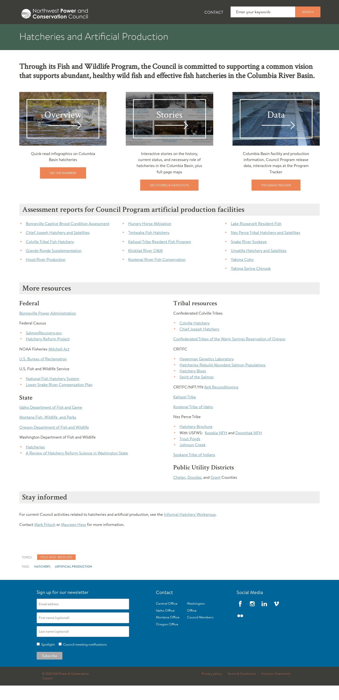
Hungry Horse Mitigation (149, 238)
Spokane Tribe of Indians (194, 469)
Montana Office (167, 631)
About (29, 31)
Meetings (187, 31)
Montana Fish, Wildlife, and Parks (47, 431)
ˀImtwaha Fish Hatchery (148, 247)
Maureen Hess (73, 539)
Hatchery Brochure (196, 441)
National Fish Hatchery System (52, 393)
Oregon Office (167, 638)
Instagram (252, 618)
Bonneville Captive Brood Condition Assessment (67, 238)
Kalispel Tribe (184, 411)
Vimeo (276, 618)
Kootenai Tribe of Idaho (193, 421)
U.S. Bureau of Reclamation (43, 373)
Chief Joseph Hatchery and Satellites (58, 247)
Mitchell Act (58, 363)
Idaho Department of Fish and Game (50, 421)
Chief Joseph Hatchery (199, 343)
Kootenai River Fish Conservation (157, 274)
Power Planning (145, 31)
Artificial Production (73, 581)
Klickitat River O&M (145, 265)
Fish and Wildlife (96, 31)
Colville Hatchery (194, 337)
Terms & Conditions (241, 688)
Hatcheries (35, 461)
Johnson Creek (192, 459)
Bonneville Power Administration (47, 327)
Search (308, 12)
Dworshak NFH (248, 447)
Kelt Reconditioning (221, 401)
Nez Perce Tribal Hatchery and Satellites (265, 247)
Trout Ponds (189, 453)
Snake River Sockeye (249, 256)
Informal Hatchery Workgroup (190, 528)
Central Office (167, 618)
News (57, 31)
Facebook (240, 618)
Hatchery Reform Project (48, 353)
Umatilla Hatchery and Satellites (258, 265)
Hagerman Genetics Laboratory (206, 373)
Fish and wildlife (56, 571)
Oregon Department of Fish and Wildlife (54, 441)
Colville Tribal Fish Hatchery (50, 256)
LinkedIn (264, 618)
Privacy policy (212, 688)
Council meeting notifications (84, 658)
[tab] (25, 31)
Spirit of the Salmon (196, 391)
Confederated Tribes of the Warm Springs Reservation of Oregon (229, 353)
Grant (215, 491)
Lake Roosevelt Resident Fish (256, 238)
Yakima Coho (242, 274)
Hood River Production (46, 274)
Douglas (194, 491)
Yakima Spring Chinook (251, 282)
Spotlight (47, 658)
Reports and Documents (237, 31)
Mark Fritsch (44, 539)
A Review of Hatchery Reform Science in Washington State (77, 467)
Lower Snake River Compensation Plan (59, 399)
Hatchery (42, 581)
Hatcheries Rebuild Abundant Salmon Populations (222, 379)
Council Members (200, 631)
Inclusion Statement (276, 688)
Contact (213, 12)
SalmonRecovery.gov (44, 347)
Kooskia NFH (216, 447)
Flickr (240, 630)
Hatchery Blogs (192, 385)
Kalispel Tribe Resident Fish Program (159, 256)
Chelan (179, 491)
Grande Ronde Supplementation (53, 265)
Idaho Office (165, 624)
